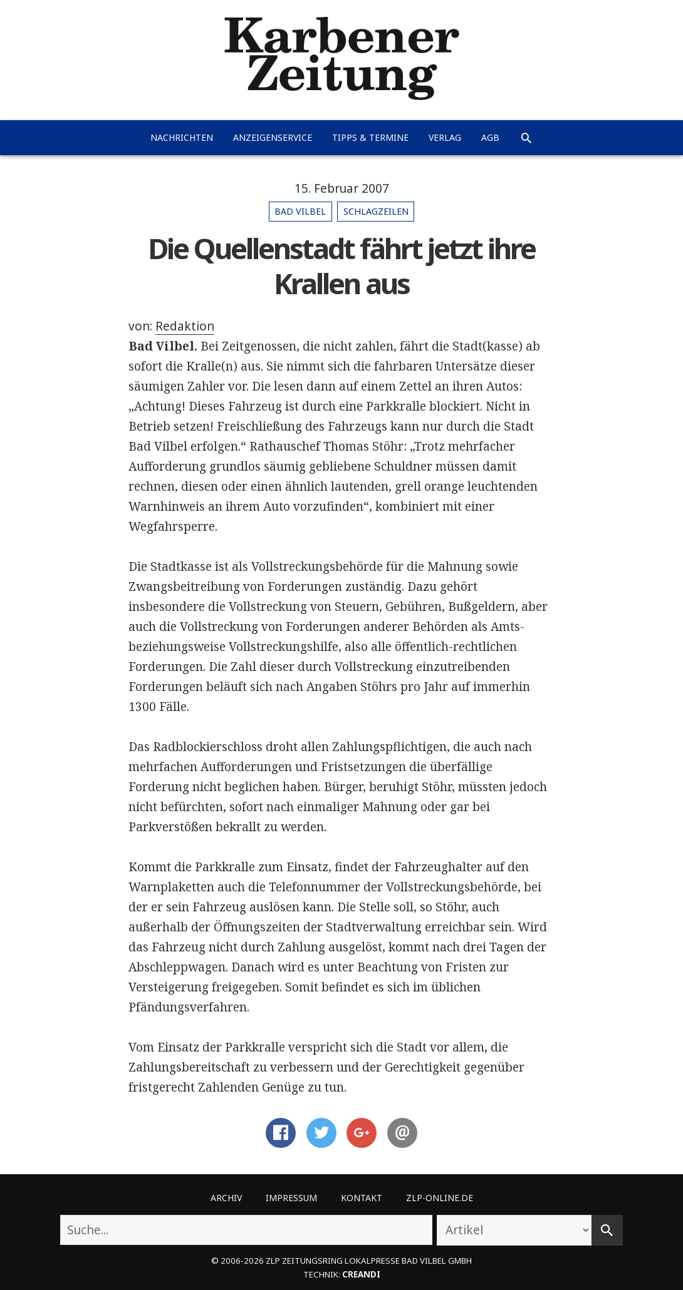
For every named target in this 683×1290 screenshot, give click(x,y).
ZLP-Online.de (439, 1198)
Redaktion (184, 326)
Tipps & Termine (370, 137)
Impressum (291, 1198)
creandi (361, 1274)
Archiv (226, 1198)
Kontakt (361, 1198)
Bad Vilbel (300, 211)
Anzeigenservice (272, 137)
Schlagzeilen (376, 211)
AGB (490, 137)
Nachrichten (181, 137)
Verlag (445, 137)
